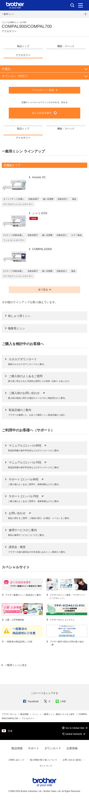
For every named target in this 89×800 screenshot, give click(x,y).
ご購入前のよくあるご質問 (25, 376)
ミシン (35, 714)
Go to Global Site (74, 728)
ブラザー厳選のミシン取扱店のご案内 (23, 595)
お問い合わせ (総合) (72, 760)
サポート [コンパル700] (26, 496)
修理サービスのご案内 (23, 530)
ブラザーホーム (9, 714)
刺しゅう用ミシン (19, 315)
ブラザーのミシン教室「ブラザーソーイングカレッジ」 (67, 596)
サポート (33, 748)
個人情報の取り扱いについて (43, 760)
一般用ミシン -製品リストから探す (59, 714)
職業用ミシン (16, 328)
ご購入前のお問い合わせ (27, 393)
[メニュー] (80, 5)
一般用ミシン (8, 14)
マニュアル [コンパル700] (28, 462)
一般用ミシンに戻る (15, 665)
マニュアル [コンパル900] (28, 445)
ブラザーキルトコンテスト (62, 620)
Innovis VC (38, 177)
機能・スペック (65, 46)
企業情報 (72, 748)
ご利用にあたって (16, 760)
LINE (61, 701)
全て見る (43, 289)
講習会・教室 (17, 546)
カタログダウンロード (23, 359)
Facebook (31, 701)
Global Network (73, 734)
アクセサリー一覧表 (43, 90)
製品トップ (23, 46)
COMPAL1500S (41, 249)
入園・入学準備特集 (14, 620)
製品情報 (24, 714)
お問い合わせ (20, 513)
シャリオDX (39, 213)
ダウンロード (52, 748)
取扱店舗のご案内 (20, 409)
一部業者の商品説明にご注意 (18, 641)
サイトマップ (46, 766)
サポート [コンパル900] (26, 479)
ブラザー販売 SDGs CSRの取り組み (66, 643)
